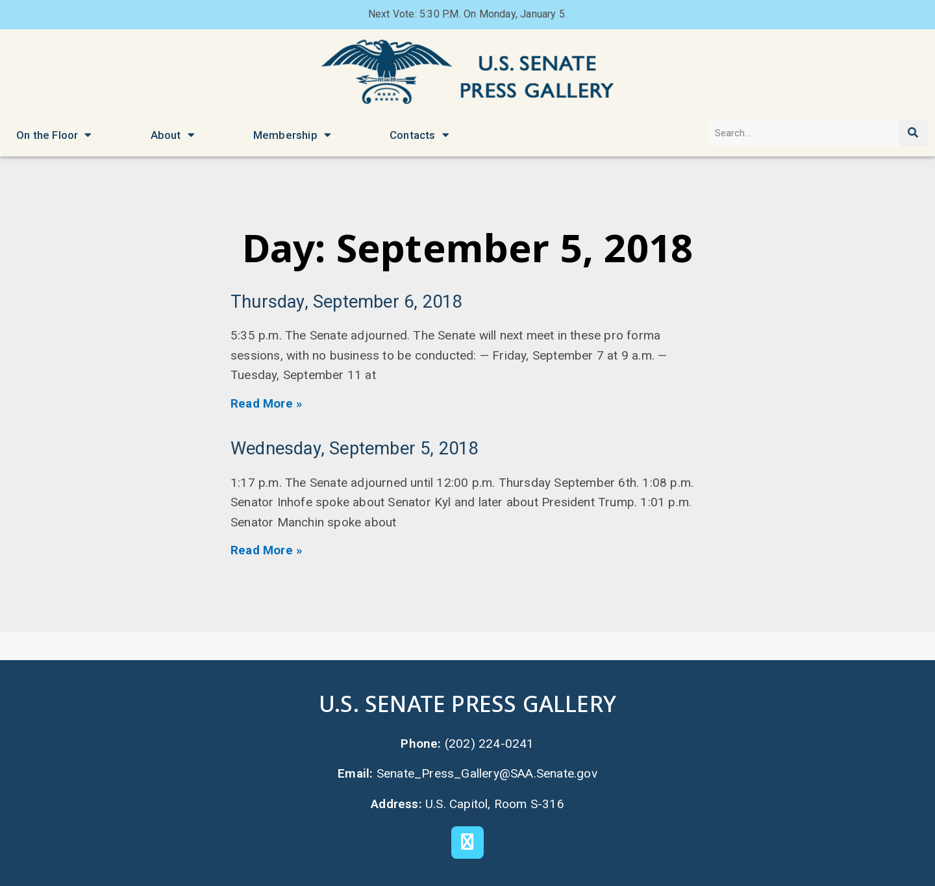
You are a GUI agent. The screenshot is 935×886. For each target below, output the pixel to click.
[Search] (914, 133)
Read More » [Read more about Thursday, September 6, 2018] (267, 403)
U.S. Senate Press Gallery (467, 703)
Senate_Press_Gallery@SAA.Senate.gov (487, 773)
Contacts (419, 135)
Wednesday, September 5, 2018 (355, 448)
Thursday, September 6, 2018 (346, 301)
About (173, 135)
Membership (292, 135)
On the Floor (54, 135)
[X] (467, 842)
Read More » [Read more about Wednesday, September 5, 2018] (267, 550)
